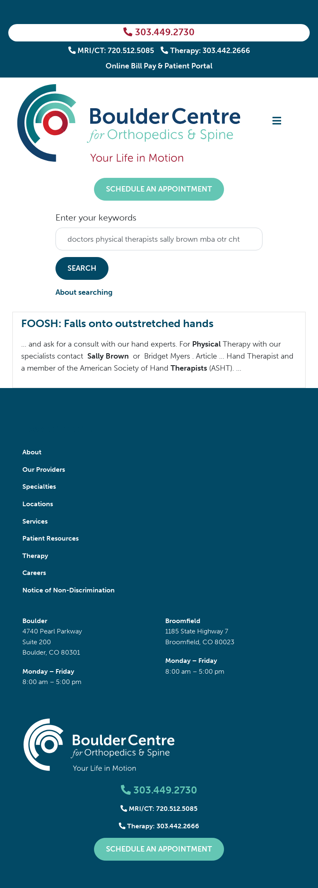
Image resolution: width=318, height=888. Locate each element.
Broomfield (182, 621)
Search (81, 268)
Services (35, 521)
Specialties (39, 486)
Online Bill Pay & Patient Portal (159, 65)
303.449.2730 (158, 32)
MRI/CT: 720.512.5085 (111, 50)
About (31, 452)
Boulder (34, 621)
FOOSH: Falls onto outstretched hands (117, 323)
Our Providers (43, 469)
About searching (84, 292)
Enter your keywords (95, 217)
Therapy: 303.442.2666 (205, 50)
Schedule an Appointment (159, 189)
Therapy (35, 556)
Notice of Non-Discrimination (68, 590)
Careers (34, 573)
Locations (37, 504)
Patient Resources (50, 538)
